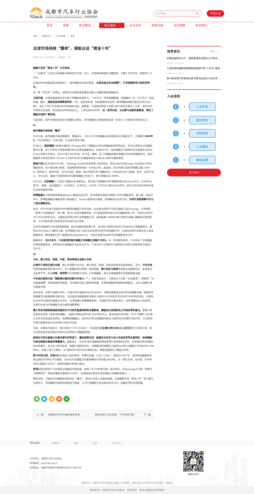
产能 (63, 185)
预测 (103, 355)
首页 (35, 36)
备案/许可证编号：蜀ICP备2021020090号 (134, 483)
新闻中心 (47, 36)
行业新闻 (61, 36)
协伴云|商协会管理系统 (151, 490)
